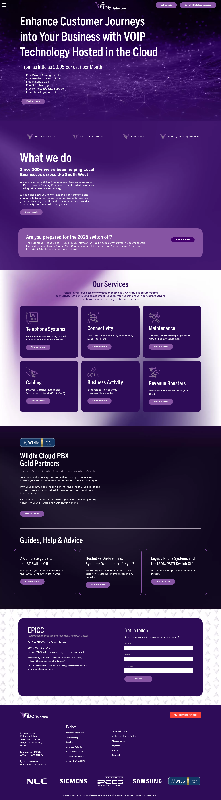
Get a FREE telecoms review (198, 5)
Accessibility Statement (124, 795)
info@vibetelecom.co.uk (73, 666)
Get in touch (31, 212)
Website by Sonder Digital (147, 795)
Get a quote (166, 5)
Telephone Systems (75, 733)
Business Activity (74, 747)
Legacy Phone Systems (126, 736)
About (115, 750)
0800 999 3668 (44, 666)
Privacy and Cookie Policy (102, 795)
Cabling (69, 742)
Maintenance (118, 741)
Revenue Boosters (77, 752)
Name (128, 643)
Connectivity (72, 738)
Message (129, 665)
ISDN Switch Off (120, 731)
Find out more (33, 101)
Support (116, 746)
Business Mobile (76, 757)
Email (127, 654)
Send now (138, 679)
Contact (116, 755)
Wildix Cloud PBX (77, 761)
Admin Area (85, 795)
